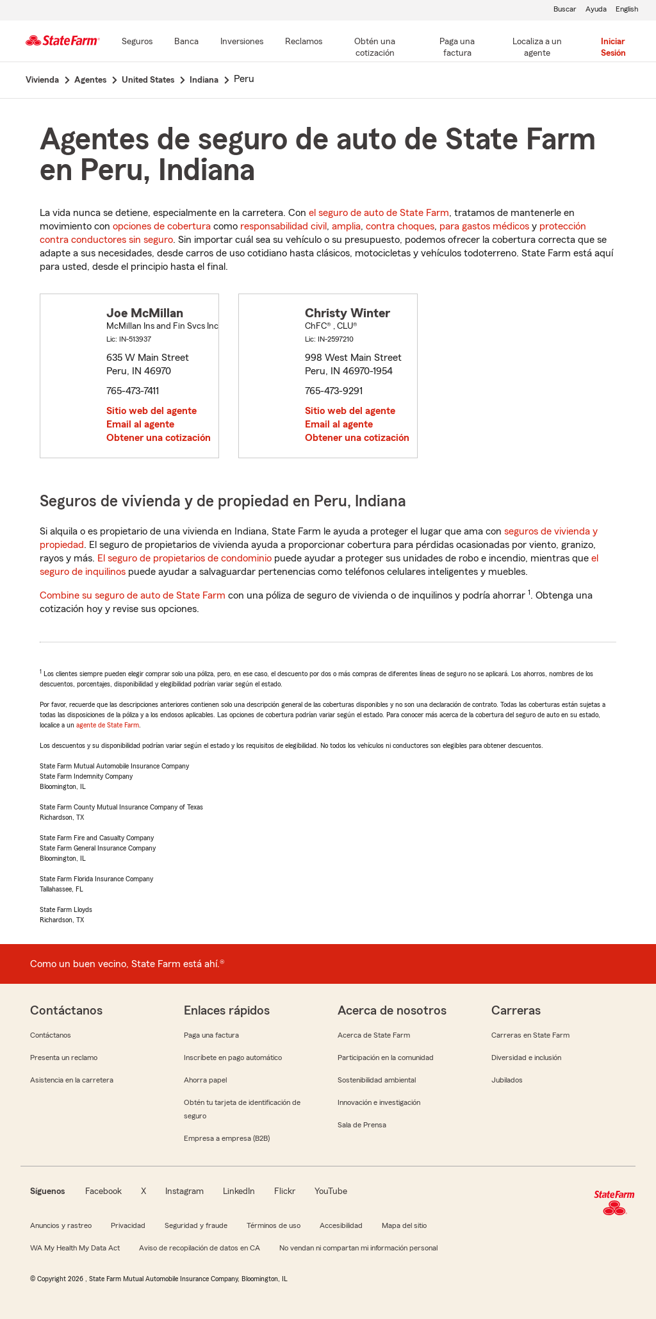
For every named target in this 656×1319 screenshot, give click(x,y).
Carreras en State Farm (530, 1035)
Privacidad (128, 1225)
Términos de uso (273, 1225)
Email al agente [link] (140, 424)
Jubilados (507, 1080)
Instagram (184, 1191)
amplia (346, 226)
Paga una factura (211, 1035)
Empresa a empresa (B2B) (227, 1138)
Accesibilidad (341, 1225)
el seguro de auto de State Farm (379, 213)
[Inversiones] (242, 42)
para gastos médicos (484, 226)
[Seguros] (137, 42)
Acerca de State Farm (374, 1035)
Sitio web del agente (151, 411)
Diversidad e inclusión (526, 1057)
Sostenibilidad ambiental (377, 1080)
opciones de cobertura (162, 226)
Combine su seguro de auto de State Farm (133, 595)
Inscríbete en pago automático (233, 1057)
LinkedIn (239, 1191)
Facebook (103, 1191)
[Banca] (186, 42)
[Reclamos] (304, 42)
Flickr (284, 1191)
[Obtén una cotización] (374, 48)
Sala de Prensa (362, 1125)
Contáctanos (50, 1035)
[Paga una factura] (457, 48)
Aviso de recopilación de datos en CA (199, 1248)
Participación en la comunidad (386, 1057)
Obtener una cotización (158, 438)
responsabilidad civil (283, 226)
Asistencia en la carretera (71, 1080)
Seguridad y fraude (196, 1225)
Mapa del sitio (404, 1225)
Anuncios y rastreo (61, 1225)
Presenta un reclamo (63, 1057)
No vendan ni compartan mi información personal (358, 1248)
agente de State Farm (107, 725)
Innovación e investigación (379, 1102)
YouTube (331, 1191)
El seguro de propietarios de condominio (184, 558)
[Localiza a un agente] (537, 48)
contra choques (400, 226)
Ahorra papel (205, 1080)
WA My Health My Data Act (75, 1248)
